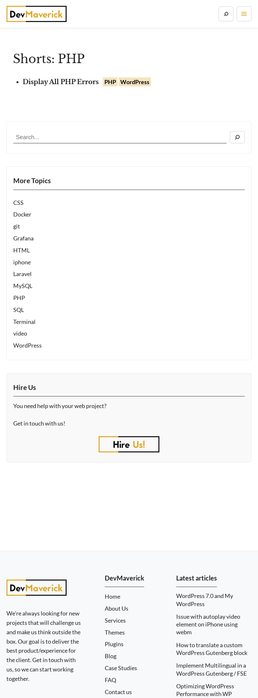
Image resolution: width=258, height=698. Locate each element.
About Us (116, 608)
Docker (22, 214)
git (16, 226)
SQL (18, 309)
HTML (21, 250)
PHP (19, 297)
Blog (110, 656)
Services (115, 620)
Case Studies (121, 668)
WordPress (27, 345)
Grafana (23, 238)
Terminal (24, 321)
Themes (115, 632)
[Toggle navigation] (244, 13)
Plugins (114, 644)
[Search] (226, 13)
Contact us (118, 692)
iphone (22, 262)
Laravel (22, 273)
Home (112, 596)
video (20, 333)
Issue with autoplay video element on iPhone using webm (208, 624)
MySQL (22, 285)
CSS (18, 202)
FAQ (110, 680)
